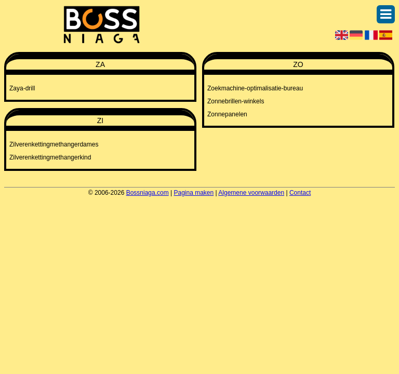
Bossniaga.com (147, 192)
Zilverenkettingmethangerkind (50, 157)
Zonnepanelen (227, 114)
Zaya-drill (22, 88)
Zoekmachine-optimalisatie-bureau (255, 88)
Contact (300, 192)
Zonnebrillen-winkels (235, 101)
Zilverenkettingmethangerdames (53, 144)
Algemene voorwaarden (251, 192)
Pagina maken (194, 192)
